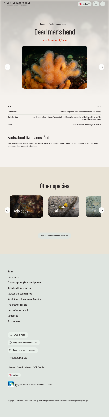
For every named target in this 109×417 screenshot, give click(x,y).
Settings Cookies (48, 400)
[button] (85, 3)
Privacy (35, 400)
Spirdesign (84, 400)
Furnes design (72, 400)
